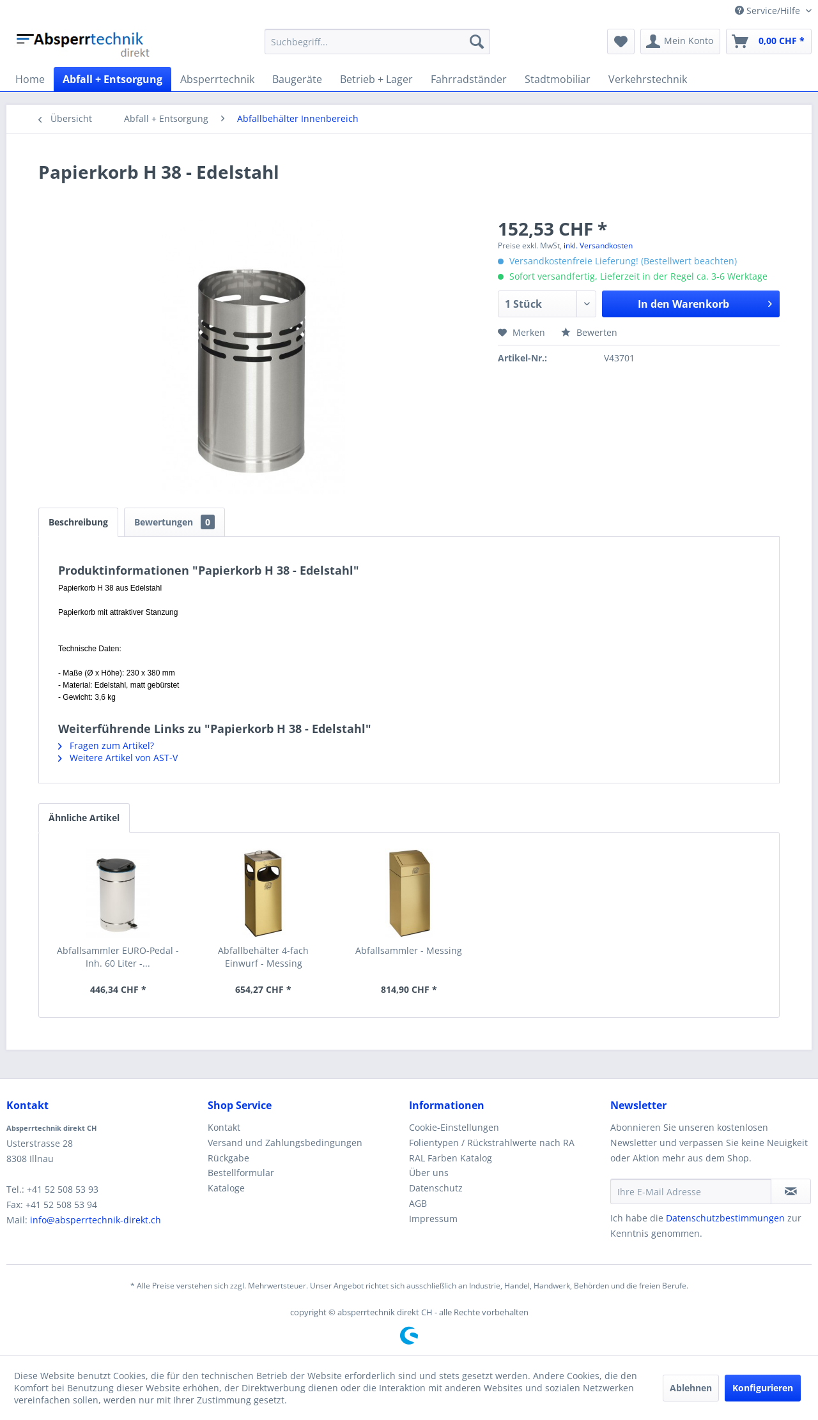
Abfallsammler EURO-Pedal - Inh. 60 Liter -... (118, 956)
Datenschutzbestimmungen (725, 1218)
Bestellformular (241, 1173)
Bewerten (589, 332)
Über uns (429, 1173)
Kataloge (226, 1188)
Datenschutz (436, 1188)
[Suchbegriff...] (377, 41)
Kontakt (224, 1127)
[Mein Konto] (680, 41)
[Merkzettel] (621, 41)
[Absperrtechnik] (217, 79)
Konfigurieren (762, 1388)
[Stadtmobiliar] (557, 79)
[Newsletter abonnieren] (791, 1191)
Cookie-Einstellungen (454, 1127)
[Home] (30, 79)
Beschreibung (78, 522)
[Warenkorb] (769, 41)
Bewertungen (174, 522)
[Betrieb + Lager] (376, 79)
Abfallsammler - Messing (408, 950)
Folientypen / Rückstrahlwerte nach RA (492, 1143)
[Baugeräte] (297, 79)
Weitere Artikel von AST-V (118, 758)
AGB (418, 1203)
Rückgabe (228, 1158)
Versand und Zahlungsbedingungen (285, 1143)
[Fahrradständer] (469, 79)
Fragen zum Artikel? (106, 745)
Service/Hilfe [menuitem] (769, 10)
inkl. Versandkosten (598, 245)
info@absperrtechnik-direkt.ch (95, 1220)
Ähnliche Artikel (84, 818)
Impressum (433, 1218)
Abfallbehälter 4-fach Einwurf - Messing (263, 956)
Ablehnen (691, 1388)
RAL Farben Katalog (450, 1158)
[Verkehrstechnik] (647, 79)
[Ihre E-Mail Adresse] (690, 1191)
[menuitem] (377, 41)
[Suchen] (476, 41)
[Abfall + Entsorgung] (112, 79)
